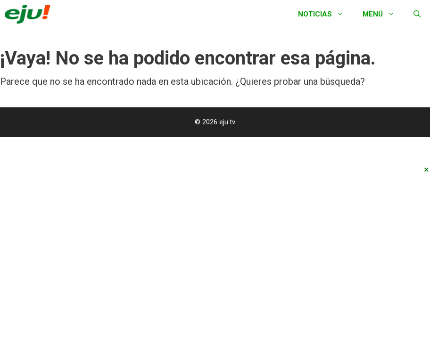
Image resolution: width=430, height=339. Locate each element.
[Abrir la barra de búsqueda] (417, 14)
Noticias (325, 14)
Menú (383, 14)
